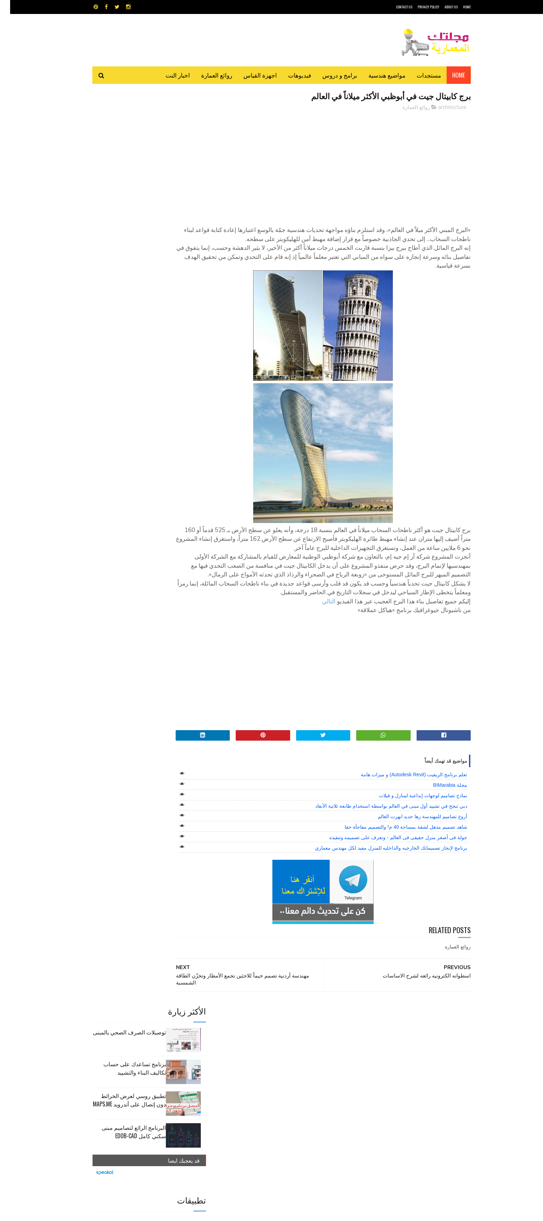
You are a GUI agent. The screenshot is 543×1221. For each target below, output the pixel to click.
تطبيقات (272, 1063)
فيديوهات (289, 75)
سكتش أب (320, 1075)
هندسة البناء (286, 1088)
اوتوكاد (323, 1063)
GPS (324, 1051)
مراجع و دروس (245, 1075)
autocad (260, 1051)
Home (448, 75)
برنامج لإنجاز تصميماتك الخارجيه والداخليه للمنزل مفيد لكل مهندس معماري (381, 884)
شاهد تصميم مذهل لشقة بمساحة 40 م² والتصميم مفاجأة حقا (396, 863)
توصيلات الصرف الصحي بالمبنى (119, 123)
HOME (457, 6)
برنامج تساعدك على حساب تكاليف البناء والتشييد (124, 159)
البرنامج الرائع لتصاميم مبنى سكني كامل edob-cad (123, 223)
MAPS (305, 1051)
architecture (442, 107)
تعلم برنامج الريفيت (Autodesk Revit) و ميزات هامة (404, 811)
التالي (318, 638)
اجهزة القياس (250, 75)
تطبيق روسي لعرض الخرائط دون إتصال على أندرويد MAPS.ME (119, 191)
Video (285, 1051)
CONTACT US (394, 6)
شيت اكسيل (293, 1075)
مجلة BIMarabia (440, 821)
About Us (441, 6)
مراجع (270, 1075)
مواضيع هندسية (376, 75)
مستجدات (418, 75)
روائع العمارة (206, 75)
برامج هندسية (298, 1063)
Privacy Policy (418, 6)
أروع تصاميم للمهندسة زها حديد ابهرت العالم (412, 853)
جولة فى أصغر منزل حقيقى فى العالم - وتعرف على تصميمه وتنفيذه (388, 874)
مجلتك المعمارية (421, 1212)
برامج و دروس (329, 75)
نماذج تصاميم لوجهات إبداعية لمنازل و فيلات (413, 832)
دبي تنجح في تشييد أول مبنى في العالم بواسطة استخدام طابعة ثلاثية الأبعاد (381, 842)
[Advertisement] (334, 166)
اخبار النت (167, 75)
